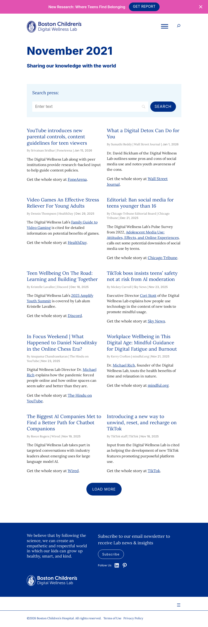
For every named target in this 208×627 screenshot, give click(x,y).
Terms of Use (112, 618)
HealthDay (77, 242)
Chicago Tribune (162, 257)
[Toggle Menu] (164, 26)
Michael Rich (124, 365)
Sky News (156, 321)
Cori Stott (148, 295)
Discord (75, 315)
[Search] (90, 107)
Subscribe (111, 554)
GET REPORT (144, 6)
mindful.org (158, 385)
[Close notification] (200, 7)
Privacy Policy (133, 618)
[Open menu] (178, 605)
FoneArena (77, 179)
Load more (104, 489)
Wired (73, 470)
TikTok (154, 470)
